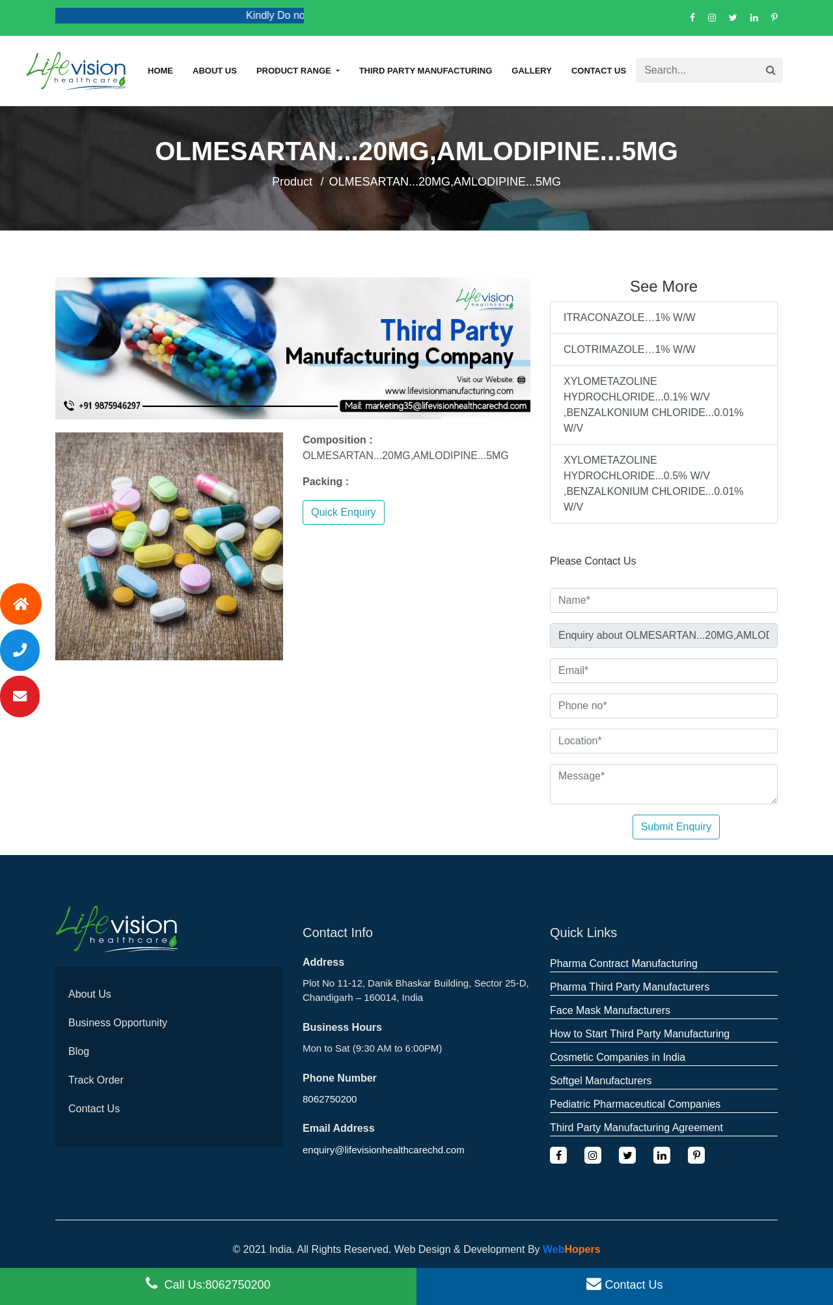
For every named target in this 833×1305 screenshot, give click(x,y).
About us (215, 71)
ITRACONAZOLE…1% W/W (630, 317)
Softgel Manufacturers (601, 1080)
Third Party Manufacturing (426, 71)
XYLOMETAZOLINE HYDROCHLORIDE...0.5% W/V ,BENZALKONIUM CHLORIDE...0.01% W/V (654, 483)
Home (160, 71)
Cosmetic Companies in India (617, 1057)
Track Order (96, 1080)
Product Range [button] (294, 71)
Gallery (532, 71)
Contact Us (598, 71)
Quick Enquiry (343, 512)
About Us (89, 994)
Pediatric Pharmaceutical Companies (635, 1104)
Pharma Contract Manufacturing (624, 963)
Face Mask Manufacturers (610, 1010)
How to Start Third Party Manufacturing (640, 1033)
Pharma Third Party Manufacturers (629, 986)
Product (292, 181)
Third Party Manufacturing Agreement (636, 1127)
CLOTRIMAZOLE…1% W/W (630, 349)
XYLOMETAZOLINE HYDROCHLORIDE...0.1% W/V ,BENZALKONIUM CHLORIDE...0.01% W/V (654, 405)
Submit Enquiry (676, 826)
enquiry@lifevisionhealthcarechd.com (384, 1149)
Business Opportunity (117, 1022)
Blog (78, 1051)
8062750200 (330, 1098)
